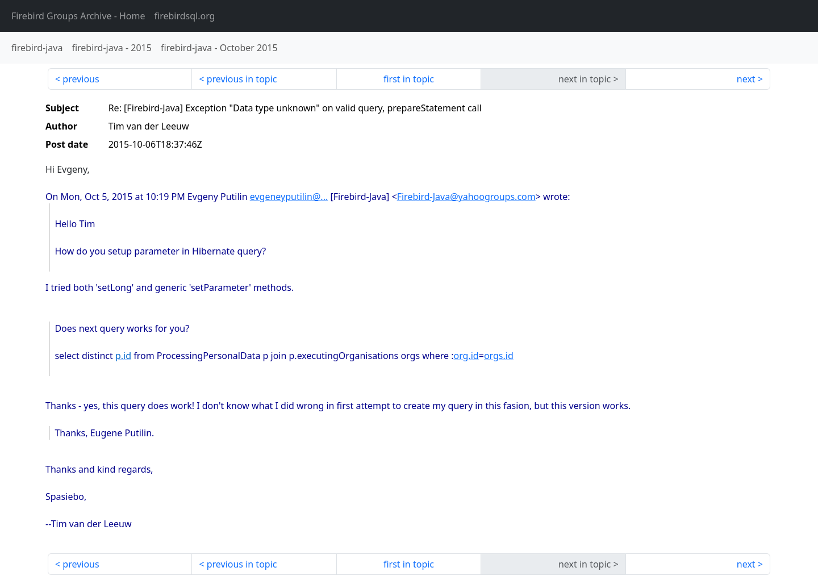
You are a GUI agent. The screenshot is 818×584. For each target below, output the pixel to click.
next (746, 79)
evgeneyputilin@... (289, 196)
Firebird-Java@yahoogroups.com (466, 196)
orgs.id (499, 355)
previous (80, 79)
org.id (465, 355)
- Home (78, 16)
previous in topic (242, 79)
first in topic (408, 79)
